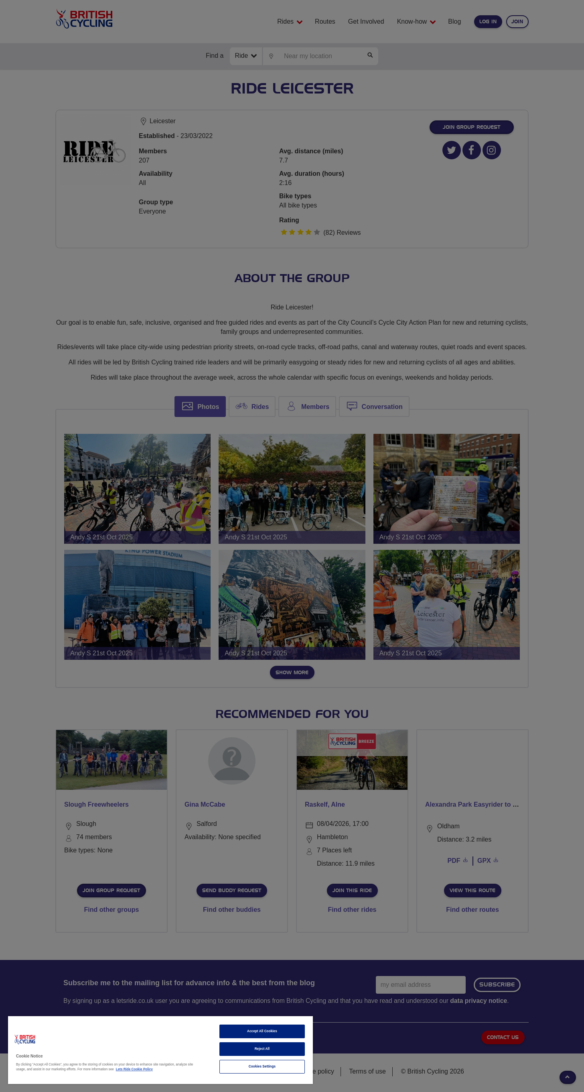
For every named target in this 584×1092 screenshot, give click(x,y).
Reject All (262, 1049)
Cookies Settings (262, 1066)
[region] (160, 1050)
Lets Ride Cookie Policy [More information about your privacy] (134, 1069)
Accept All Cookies (262, 1031)
